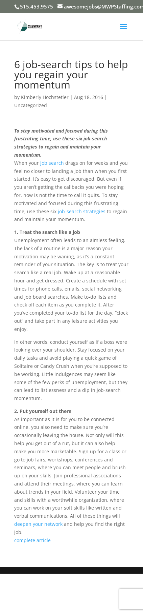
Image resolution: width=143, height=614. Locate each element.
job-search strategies (81, 211)
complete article (32, 540)
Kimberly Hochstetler (45, 97)
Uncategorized (30, 105)
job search (52, 163)
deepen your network (38, 524)
